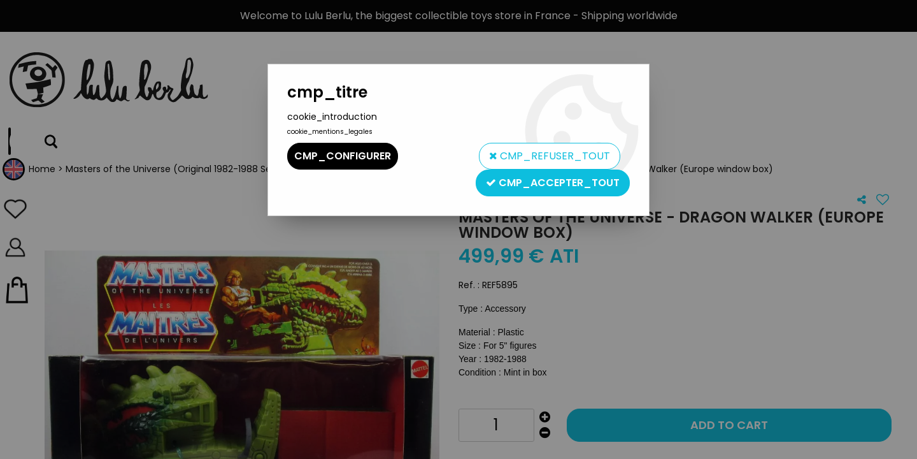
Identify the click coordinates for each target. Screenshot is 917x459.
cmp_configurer (342, 156)
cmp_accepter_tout (553, 182)
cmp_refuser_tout (549, 156)
